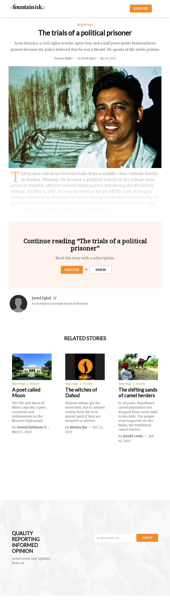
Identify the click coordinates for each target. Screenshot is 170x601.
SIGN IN (101, 270)
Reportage (18, 383)
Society (87, 383)
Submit (147, 538)
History (34, 383)
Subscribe (71, 270)
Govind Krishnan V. (32, 427)
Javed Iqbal (41, 298)
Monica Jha (78, 427)
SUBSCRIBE (140, 8)
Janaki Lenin (133, 436)
